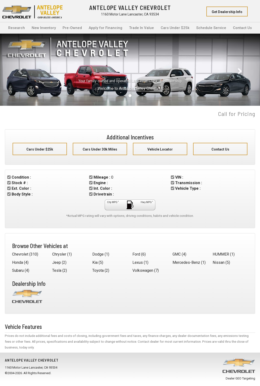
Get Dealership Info (227, 12)
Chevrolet (20, 254)
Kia (95, 262)
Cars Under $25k (175, 28)
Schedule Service (211, 28)
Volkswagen (142, 270)
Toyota (98, 270)
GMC (177, 254)
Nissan (218, 262)
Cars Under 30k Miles (100, 149)
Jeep (56, 262)
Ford (136, 254)
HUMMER (221, 254)
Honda (17, 262)
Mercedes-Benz (186, 262)
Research (16, 28)
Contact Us (242, 28)
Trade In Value (141, 28)
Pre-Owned (72, 28)
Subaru (18, 270)
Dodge (98, 254)
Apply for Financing (105, 28)
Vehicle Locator (160, 149)
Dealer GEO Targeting (240, 378)
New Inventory (44, 28)
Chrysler (59, 254)
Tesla (56, 270)
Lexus (137, 262)
